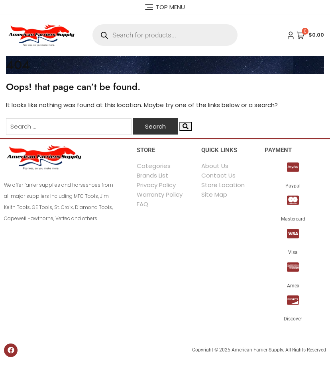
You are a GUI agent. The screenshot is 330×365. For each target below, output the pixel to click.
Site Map (214, 194)
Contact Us (218, 175)
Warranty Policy (160, 194)
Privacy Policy (156, 185)
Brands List (152, 175)
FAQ (142, 204)
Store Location (223, 185)
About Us (214, 166)
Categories (154, 166)
